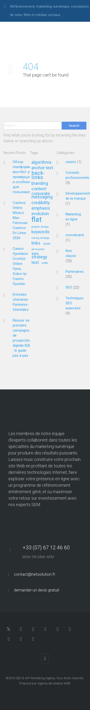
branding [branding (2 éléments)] (39, 183)
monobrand (75, 235)
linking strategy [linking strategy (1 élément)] (40, 238)
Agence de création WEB (54, 683)
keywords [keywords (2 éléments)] (40, 232)
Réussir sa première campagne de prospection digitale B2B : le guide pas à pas (22, 338)
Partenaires (75, 271)
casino (71, 162)
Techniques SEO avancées (75, 303)
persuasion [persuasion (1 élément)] (37, 249)
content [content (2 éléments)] (38, 189)
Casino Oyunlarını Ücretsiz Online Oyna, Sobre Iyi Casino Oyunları (20, 266)
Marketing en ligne (73, 216)
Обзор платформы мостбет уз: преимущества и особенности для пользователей (25, 177)
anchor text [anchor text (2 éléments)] (42, 168)
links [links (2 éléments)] (35, 243)
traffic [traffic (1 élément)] (45, 263)
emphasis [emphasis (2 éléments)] (40, 208)
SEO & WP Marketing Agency (35, 678)
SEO (69, 287)
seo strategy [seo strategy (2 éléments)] (39, 255)
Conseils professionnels (77, 175)
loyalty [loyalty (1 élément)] (46, 243)
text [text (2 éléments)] (35, 262)
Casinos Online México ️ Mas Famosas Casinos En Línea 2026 (20, 220)
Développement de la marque (78, 196)
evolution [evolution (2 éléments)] (40, 214)
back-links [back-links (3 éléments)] (38, 175)
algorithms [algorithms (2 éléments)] (41, 162)
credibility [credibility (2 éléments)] (40, 203)
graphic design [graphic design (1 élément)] (40, 226)
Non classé (71, 253)
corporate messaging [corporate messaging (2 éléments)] (42, 195)
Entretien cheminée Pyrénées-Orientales (21, 302)
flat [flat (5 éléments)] (36, 219)
